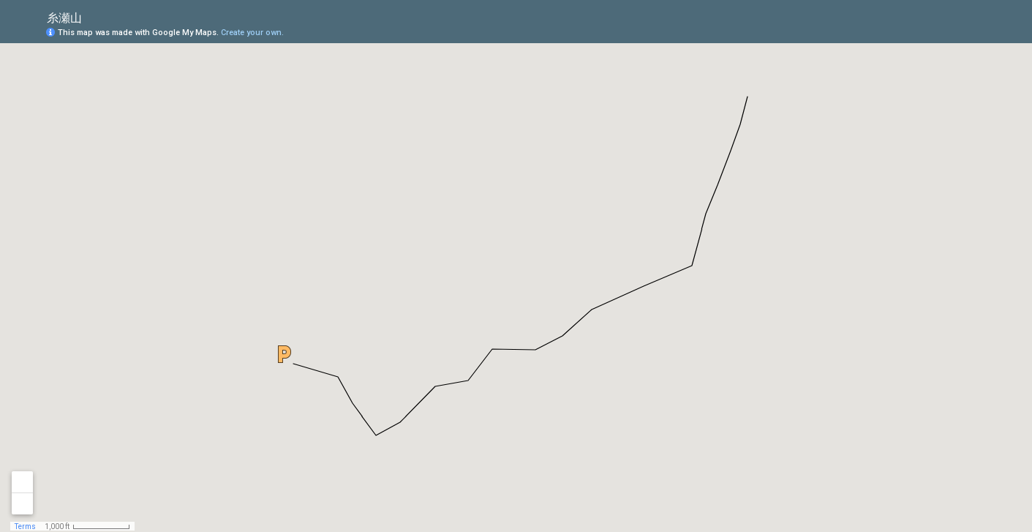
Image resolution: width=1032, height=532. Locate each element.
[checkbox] (93, 16)
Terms (25, 526)
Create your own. (252, 32)
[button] (284, 354)
